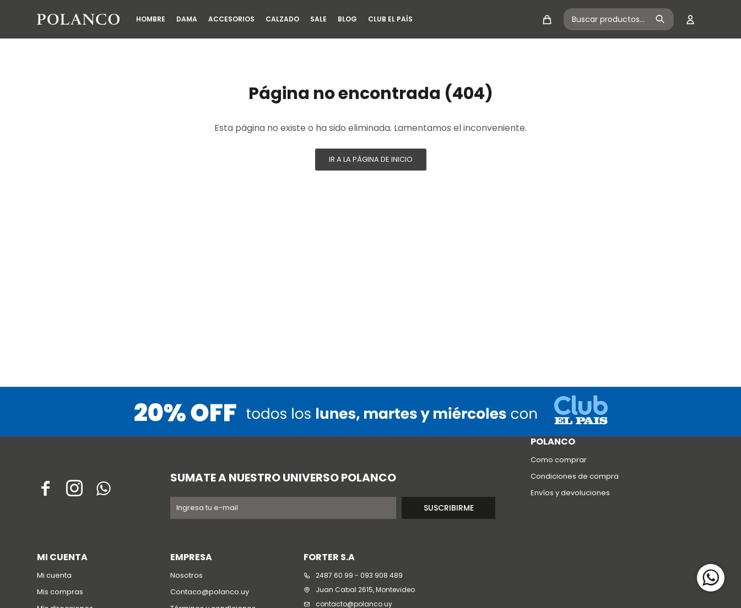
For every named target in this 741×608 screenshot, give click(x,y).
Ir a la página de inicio (371, 159)
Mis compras (60, 592)
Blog (347, 19)
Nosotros (186, 575)
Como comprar (559, 459)
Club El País (390, 19)
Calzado (282, 19)
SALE (318, 19)
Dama (186, 19)
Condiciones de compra (575, 476)
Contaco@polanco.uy (209, 592)
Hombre (150, 19)
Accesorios (231, 19)
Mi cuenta (54, 575)
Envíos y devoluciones (570, 493)
